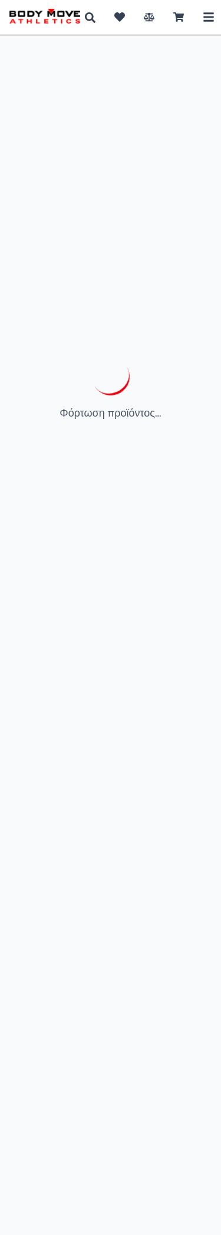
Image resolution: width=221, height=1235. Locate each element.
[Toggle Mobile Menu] (208, 17)
